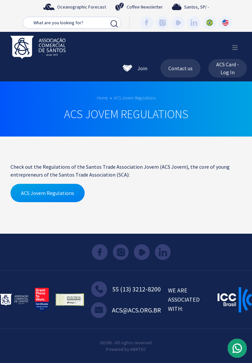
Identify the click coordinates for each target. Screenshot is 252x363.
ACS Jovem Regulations (135, 98)
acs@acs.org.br (126, 310)
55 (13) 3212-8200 (126, 289)
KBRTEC (138, 349)
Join (135, 68)
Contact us (180, 68)
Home (102, 98)
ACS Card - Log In (227, 68)
